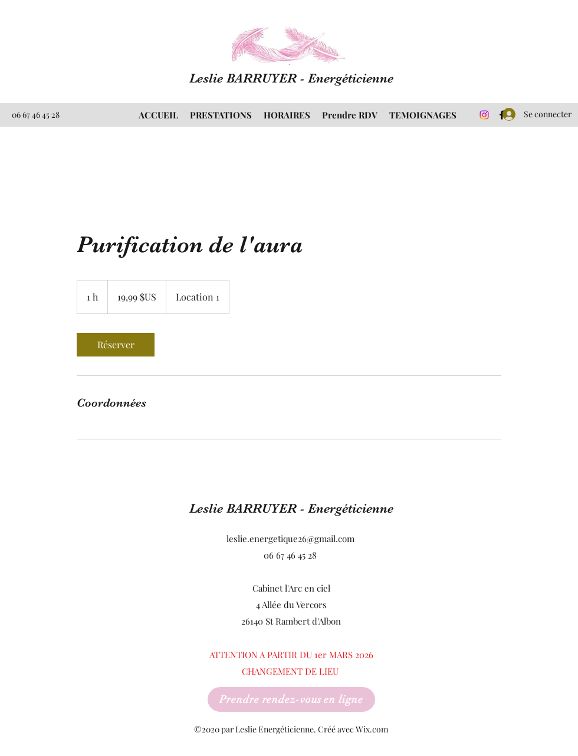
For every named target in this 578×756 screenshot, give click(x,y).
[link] (116, 344)
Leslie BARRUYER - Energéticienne (291, 78)
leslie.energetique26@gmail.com (290, 538)
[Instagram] (484, 115)
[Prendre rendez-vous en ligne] (291, 699)
